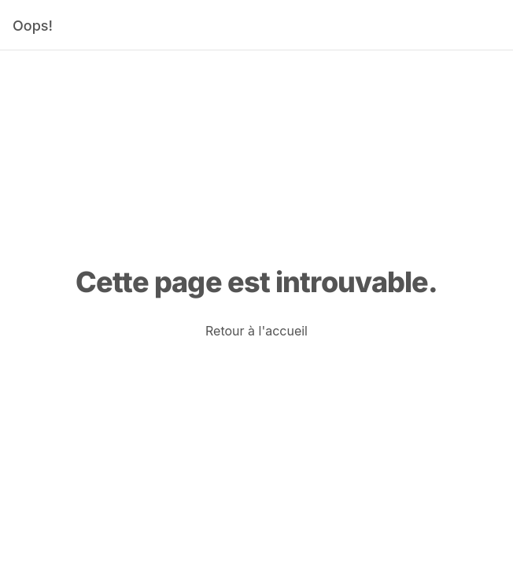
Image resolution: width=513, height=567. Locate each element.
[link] (256, 330)
